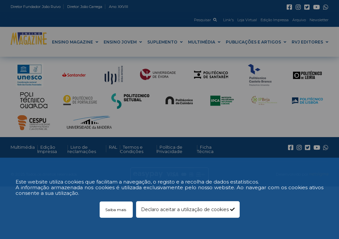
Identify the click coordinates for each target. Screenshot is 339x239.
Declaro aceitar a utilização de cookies (188, 209)
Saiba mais (116, 209)
